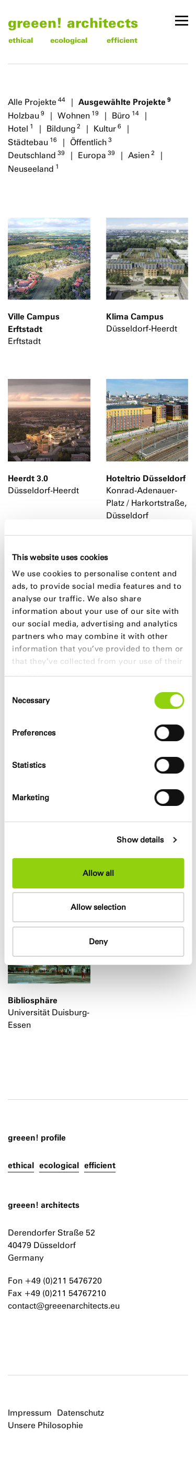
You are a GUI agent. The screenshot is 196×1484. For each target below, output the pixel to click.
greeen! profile (37, 1137)
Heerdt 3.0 (28, 478)
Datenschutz (80, 1413)
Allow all (98, 873)
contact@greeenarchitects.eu (64, 1306)
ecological (68, 39)
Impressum (30, 1413)
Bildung (63, 128)
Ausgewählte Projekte (124, 101)
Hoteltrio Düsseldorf (146, 478)
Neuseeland (33, 168)
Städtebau (32, 141)
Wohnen (78, 115)
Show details (140, 840)
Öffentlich (91, 141)
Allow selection (98, 907)
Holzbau (26, 115)
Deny (98, 941)
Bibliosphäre (32, 1000)
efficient (122, 39)
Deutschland (36, 154)
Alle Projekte (36, 101)
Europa (96, 154)
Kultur (107, 128)
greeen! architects (73, 22)
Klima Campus (135, 316)
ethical (20, 39)
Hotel (20, 128)
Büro (125, 115)
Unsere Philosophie (45, 1425)
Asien (141, 154)
